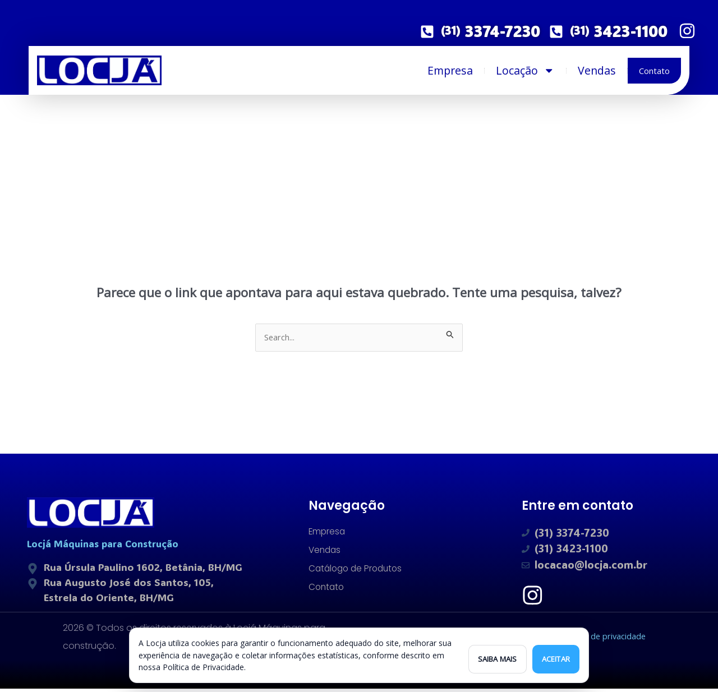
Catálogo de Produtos (358, 570)
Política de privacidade (601, 639)
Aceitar (556, 659)
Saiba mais (497, 659)
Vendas (597, 70)
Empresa (450, 70)
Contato (654, 70)
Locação (525, 70)
